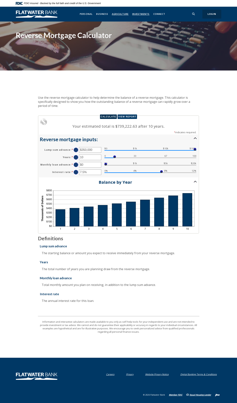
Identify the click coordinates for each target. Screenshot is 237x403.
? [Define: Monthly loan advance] (76, 165)
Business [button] (102, 14)
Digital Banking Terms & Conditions (198, 374)
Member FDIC (175, 394)
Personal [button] (86, 14)
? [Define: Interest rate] (76, 172)
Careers (110, 374)
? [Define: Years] (76, 157)
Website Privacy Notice (157, 374)
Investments (140, 14)
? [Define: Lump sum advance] (76, 150)
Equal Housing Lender (200, 394)
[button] (118, 139)
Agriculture (120, 14)
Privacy (129, 374)
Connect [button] (159, 14)
